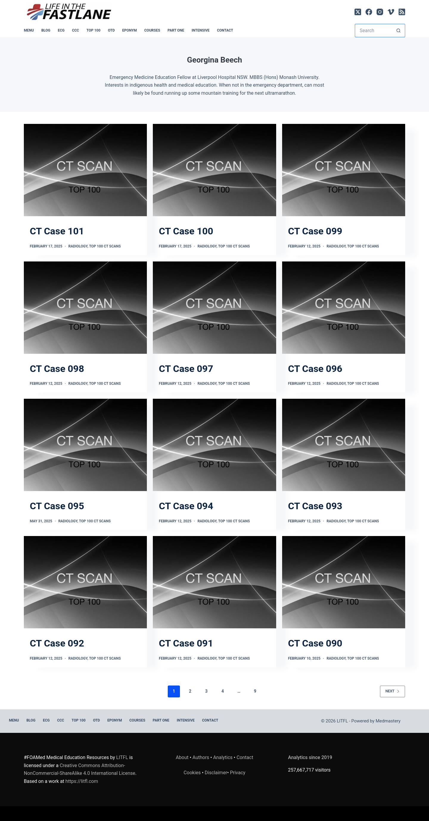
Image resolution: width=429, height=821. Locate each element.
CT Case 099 (315, 231)
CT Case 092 (57, 643)
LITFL (122, 757)
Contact (225, 30)
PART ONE (176, 30)
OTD (111, 30)
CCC (75, 30)
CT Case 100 (186, 231)
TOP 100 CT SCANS (105, 246)
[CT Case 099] (343, 170)
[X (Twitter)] (358, 12)
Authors (200, 757)
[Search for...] (373, 30)
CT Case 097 (186, 368)
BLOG (45, 30)
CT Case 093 (315, 506)
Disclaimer (216, 772)
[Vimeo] (391, 12)
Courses (152, 30)
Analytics (222, 757)
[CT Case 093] (343, 445)
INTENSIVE (200, 30)
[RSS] (402, 12)
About (182, 757)
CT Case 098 (57, 368)
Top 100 (93, 30)
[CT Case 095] (85, 445)
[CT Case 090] (343, 582)
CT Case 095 (57, 506)
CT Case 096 (315, 368)
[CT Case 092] (85, 582)
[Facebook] (369, 12)
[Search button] (398, 30)
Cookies (193, 772)
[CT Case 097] (214, 307)
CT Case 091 (186, 643)
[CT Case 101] (85, 170)
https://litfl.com (82, 781)
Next (393, 691)
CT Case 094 (186, 506)
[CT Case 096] (343, 307)
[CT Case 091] (214, 582)
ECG (61, 30)
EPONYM (129, 30)
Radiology (78, 246)
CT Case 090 (315, 643)
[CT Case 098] (85, 307)
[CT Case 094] (214, 445)
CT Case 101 (57, 231)
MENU (29, 30)
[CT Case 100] (214, 170)
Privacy (237, 772)
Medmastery (388, 721)
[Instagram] (380, 12)
